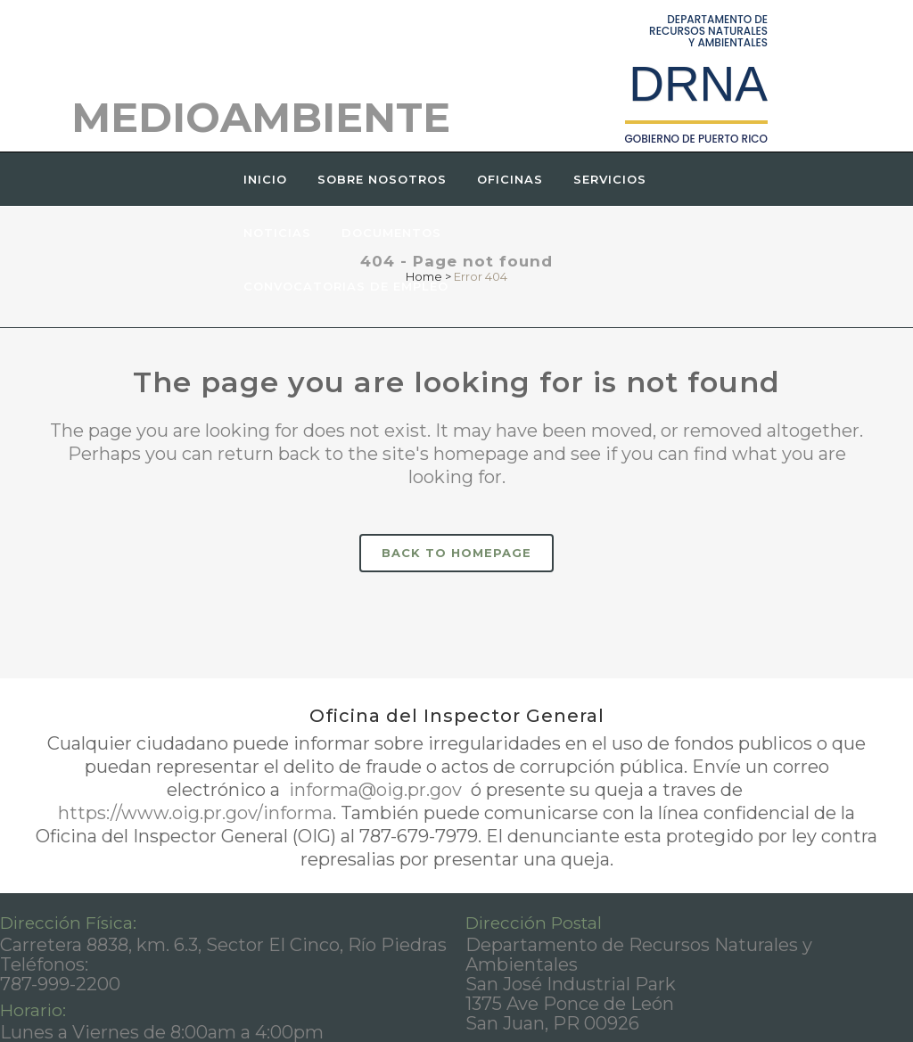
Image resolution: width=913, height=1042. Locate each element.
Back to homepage (456, 553)
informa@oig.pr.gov (375, 789)
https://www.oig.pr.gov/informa (195, 813)
